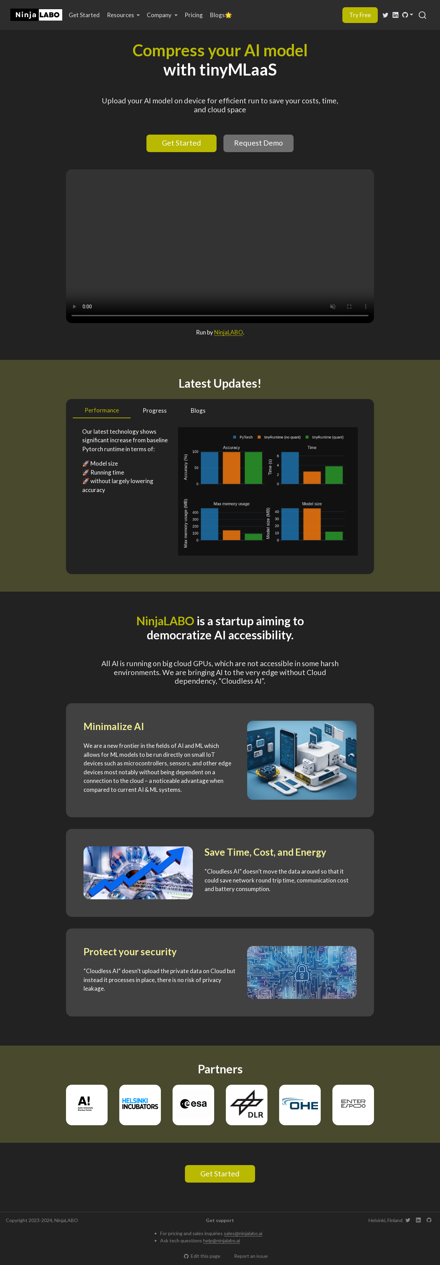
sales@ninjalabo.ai (243, 1233)
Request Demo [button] (258, 142)
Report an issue (248, 1256)
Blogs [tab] (198, 410)
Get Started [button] (181, 142)
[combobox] (423, 15)
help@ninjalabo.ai (221, 1240)
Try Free (360, 15)
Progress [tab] (155, 410)
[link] (123, 15)
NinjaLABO (228, 332)
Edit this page (202, 1256)
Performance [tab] (102, 410)
